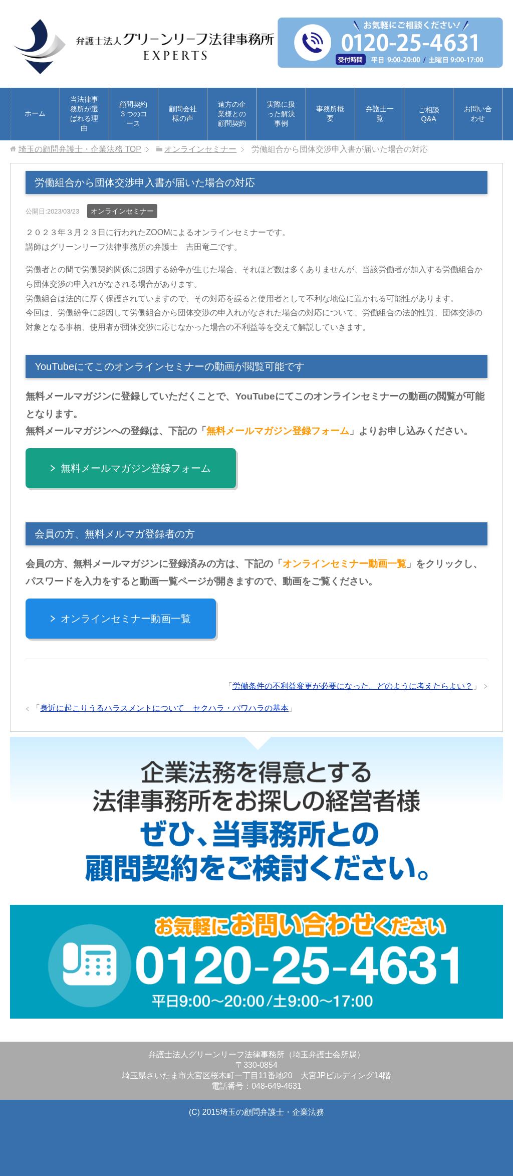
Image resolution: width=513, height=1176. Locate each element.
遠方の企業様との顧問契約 (232, 113)
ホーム (35, 113)
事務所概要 (330, 113)
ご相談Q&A (428, 114)
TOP (80, 149)
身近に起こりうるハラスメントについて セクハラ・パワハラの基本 (164, 708)
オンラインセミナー (122, 211)
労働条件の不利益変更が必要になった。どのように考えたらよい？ (352, 686)
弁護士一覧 (380, 113)
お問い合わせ (478, 113)
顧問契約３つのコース (133, 113)
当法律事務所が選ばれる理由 (84, 113)
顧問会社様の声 (183, 113)
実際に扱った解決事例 (281, 113)
